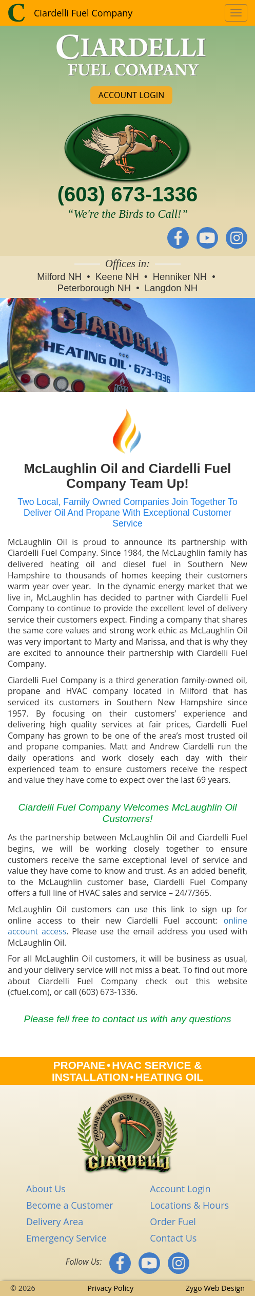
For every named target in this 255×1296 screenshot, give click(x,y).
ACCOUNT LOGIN (131, 95)
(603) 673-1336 (127, 194)
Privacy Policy (110, 1288)
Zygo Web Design (215, 1288)
